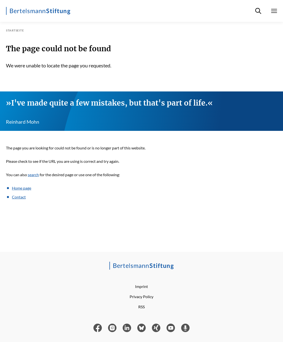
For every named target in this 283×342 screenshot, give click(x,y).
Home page (21, 188)
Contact (19, 197)
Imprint (141, 286)
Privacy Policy (141, 296)
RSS (141, 306)
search (33, 174)
